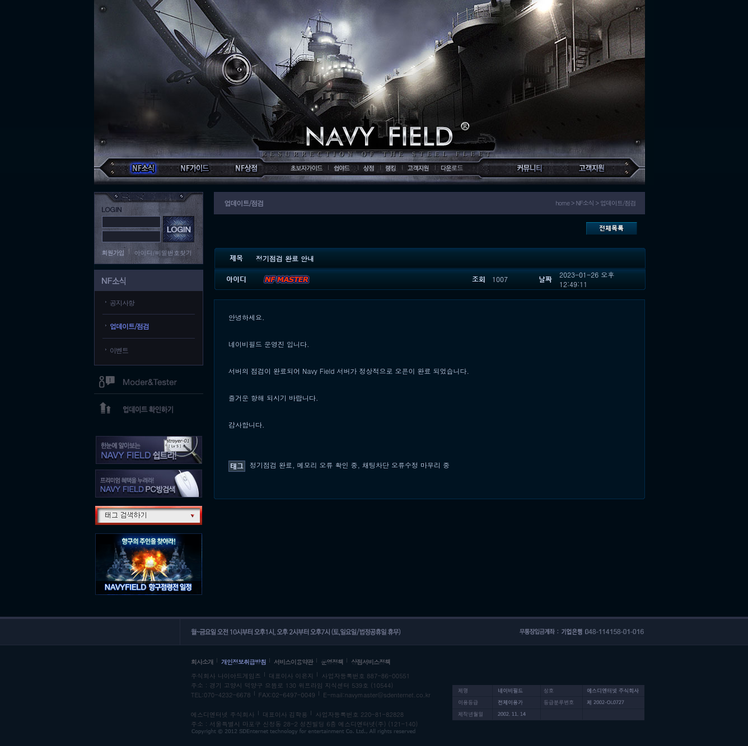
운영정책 (332, 662)
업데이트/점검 (129, 326)
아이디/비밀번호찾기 (163, 252)
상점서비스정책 (370, 662)
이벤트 (119, 350)
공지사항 (122, 302)
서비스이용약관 (293, 662)
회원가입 (113, 252)
